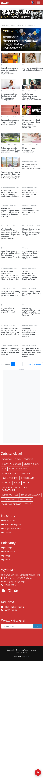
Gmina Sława (26, 499)
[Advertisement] (21, 406)
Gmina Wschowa (10, 478)
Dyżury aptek (9, 520)
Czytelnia (28, 459)
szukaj (37, 626)
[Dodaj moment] (38, 772)
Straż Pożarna (9, 499)
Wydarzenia (21, 26)
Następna (37, 364)
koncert (6, 482)
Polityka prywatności (12, 528)
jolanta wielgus (10, 495)
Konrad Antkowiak (18, 468)
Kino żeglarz (27, 478)
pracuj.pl (7, 555)
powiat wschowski (11, 464)
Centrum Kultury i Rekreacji (16, 473)
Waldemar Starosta (12, 504)
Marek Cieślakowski (30, 495)
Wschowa (7, 459)
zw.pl (20, 650)
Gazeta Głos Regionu (12, 524)
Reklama (7, 532)
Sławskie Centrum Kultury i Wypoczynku (15, 488)
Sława (18, 459)
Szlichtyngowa (31, 464)
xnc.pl (26, 656)
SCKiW (26, 482)
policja (17, 482)
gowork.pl (7, 547)
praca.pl (6, 559)
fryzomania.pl (9, 551)
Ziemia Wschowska (8, 26)
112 (29, 364)
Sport (28, 504)
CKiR (4, 468)
